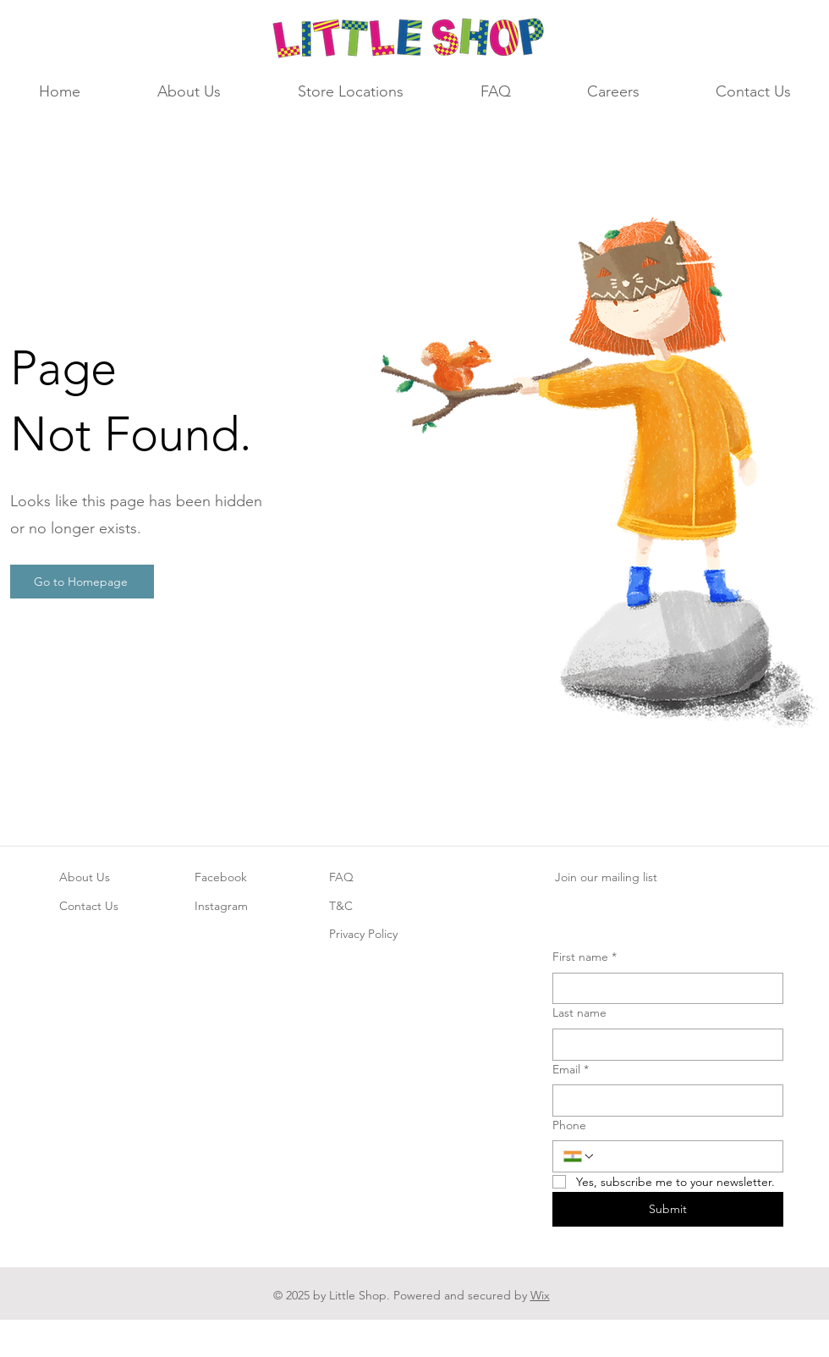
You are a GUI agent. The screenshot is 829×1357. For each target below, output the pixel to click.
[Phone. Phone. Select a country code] (579, 1156)
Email (570, 1070)
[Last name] (662, 1044)
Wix (540, 1295)
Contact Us (88, 905)
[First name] (662, 989)
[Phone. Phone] (684, 1156)
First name (584, 957)
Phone (569, 1125)
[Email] (662, 1100)
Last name (579, 1012)
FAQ (341, 877)
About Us (84, 877)
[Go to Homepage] (82, 582)
